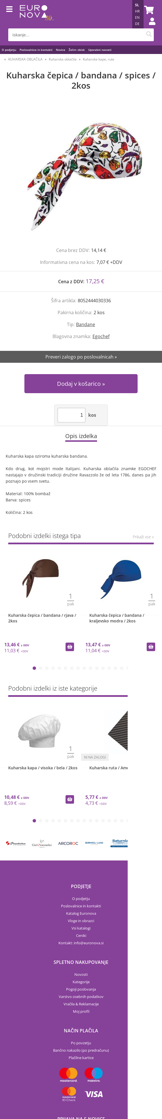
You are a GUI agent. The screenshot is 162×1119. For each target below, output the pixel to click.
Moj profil (81, 1011)
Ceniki (81, 935)
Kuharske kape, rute (98, 59)
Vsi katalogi (81, 928)
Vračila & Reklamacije (81, 1004)
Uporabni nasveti (99, 50)
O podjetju (9, 50)
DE (137, 23)
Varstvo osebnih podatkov (81, 996)
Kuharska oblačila (63, 59)
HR (137, 11)
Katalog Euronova (81, 913)
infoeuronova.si (89, 942)
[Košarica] (148, 10)
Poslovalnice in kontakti (36, 50)
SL (137, 5)
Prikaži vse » (143, 536)
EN (137, 17)
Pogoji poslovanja (81, 989)
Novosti (81, 974)
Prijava (149, 27)
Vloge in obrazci (81, 920)
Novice (60, 50)
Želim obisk (77, 50)
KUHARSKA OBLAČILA (25, 59)
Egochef (101, 336)
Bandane (85, 324)
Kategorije (81, 981)
